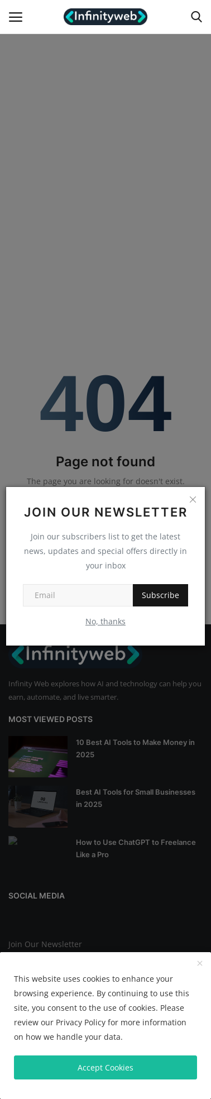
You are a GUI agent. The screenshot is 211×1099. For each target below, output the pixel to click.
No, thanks (105, 621)
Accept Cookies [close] (105, 1067)
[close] (199, 964)
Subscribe (160, 595)
